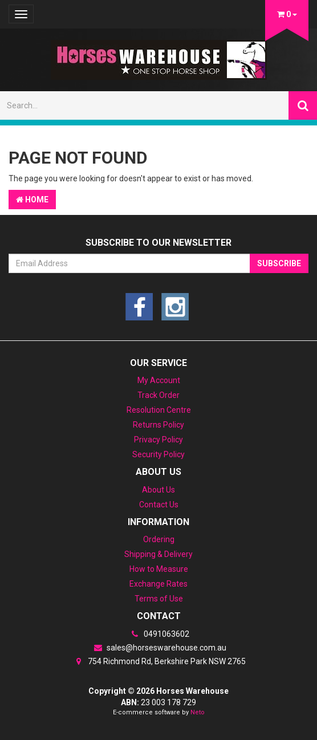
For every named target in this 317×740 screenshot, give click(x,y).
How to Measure (158, 569)
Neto (197, 712)
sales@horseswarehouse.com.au (158, 647)
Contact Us (158, 504)
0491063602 (158, 634)
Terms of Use (159, 598)
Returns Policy (158, 424)
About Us (158, 489)
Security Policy (158, 454)
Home (32, 199)
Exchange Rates (158, 583)
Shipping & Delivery (158, 554)
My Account (158, 380)
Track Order (158, 395)
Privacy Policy (158, 439)
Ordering (158, 539)
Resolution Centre (159, 409)
